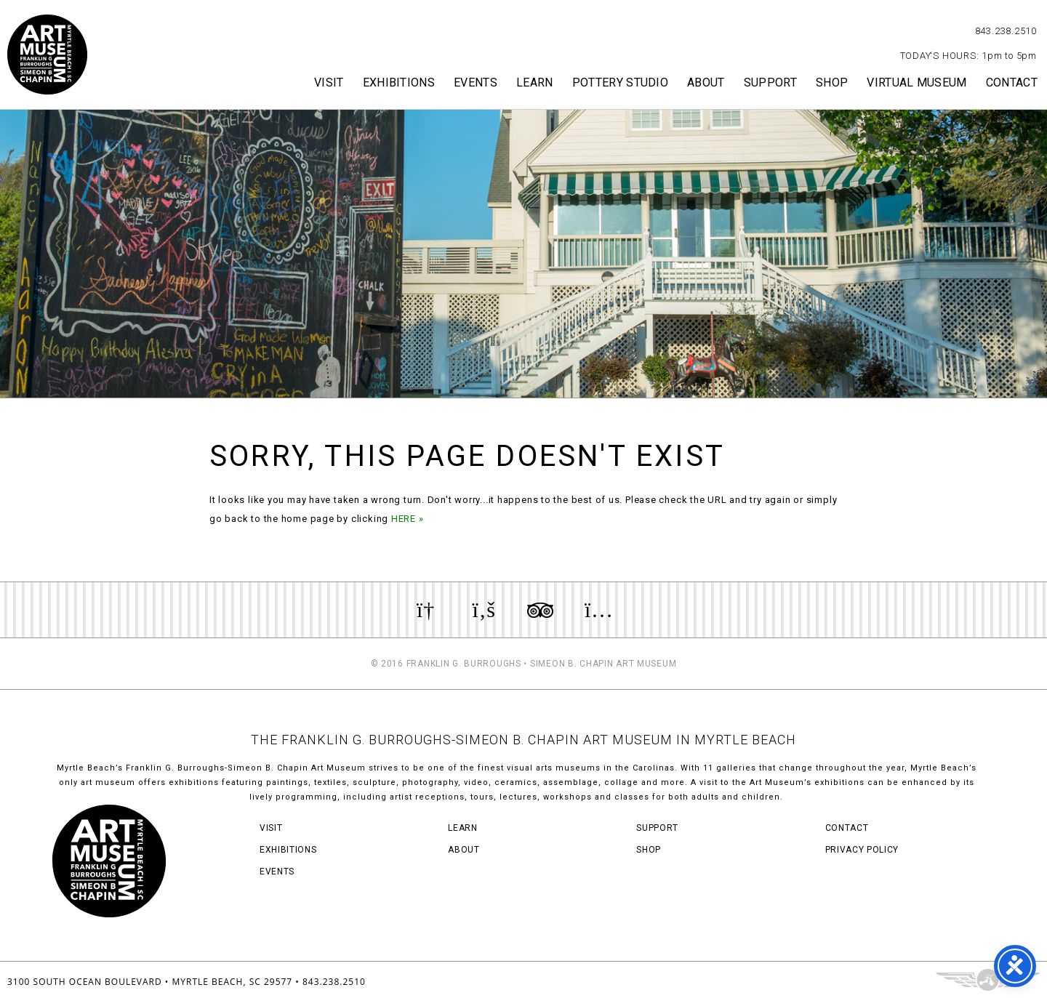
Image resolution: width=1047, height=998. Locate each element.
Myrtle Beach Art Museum (47, 54)
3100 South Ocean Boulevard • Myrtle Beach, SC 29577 (149, 981)
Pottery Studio (620, 82)
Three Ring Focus (988, 980)
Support (770, 82)
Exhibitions (399, 82)
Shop (832, 82)
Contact (1012, 82)
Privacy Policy (862, 850)
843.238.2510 (1006, 30)
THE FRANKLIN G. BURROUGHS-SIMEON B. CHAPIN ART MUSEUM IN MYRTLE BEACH (523, 739)
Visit (329, 82)
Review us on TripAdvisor (540, 610)
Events (475, 82)
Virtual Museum (916, 82)
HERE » (407, 518)
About (706, 82)
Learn (534, 82)
